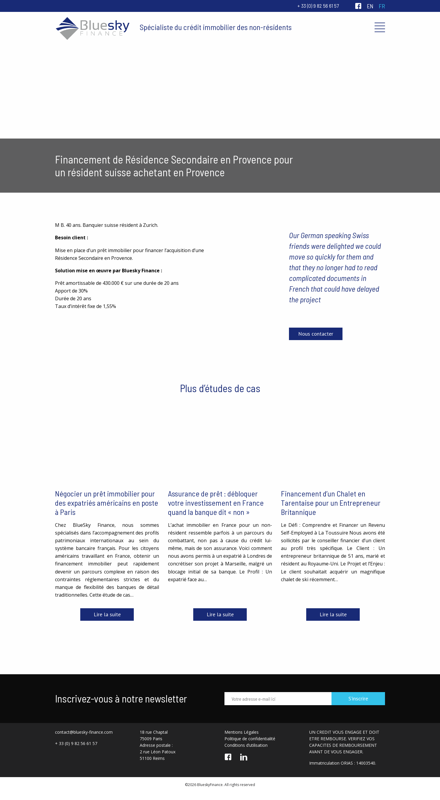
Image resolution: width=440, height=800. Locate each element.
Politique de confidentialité (249, 738)
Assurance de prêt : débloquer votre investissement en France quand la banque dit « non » (216, 502)
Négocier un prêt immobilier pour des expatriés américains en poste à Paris (106, 502)
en (370, 6)
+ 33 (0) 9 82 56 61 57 (318, 5)
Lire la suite (107, 614)
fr (382, 6)
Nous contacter (315, 333)
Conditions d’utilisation (246, 745)
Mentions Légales (241, 732)
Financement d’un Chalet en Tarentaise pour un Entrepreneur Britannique (331, 502)
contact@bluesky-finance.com (84, 732)
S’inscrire (358, 698)
